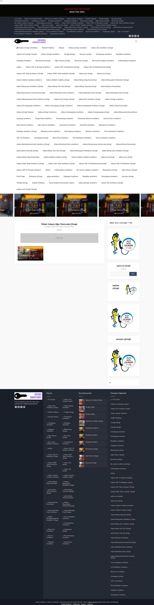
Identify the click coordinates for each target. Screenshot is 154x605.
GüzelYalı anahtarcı (87, 123)
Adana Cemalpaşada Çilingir (99, 110)
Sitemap (90, 602)
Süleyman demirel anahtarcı (88, 116)
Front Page (21, 174)
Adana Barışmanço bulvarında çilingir (47, 27)
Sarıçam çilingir (116, 16)
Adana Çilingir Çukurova (47, 110)
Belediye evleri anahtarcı (50, 129)
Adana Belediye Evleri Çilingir (97, 27)
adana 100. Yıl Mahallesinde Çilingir (97, 65)
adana (57, 21)
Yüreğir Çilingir (104, 16)
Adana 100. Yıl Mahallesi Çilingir (97, 21)
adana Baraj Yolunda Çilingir (123, 25)
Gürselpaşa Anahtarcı (57, 31)
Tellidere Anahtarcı (40, 31)
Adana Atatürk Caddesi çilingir (106, 23)
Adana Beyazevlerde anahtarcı (125, 110)
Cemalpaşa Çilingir (108, 29)
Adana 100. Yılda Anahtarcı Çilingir (122, 21)
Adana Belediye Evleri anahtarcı (73, 27)
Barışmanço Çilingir (86, 18)
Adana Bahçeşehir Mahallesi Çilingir (49, 25)
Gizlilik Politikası (91, 16)
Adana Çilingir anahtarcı (75, 16)
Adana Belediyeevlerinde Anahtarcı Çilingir (29, 29)
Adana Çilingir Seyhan (25, 110)
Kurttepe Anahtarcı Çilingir (27, 129)
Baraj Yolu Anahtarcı (93, 29)
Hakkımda (76, 602)
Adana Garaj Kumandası (118, 103)
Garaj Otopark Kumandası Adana (61, 180)
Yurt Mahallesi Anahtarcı (74, 29)
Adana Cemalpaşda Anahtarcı (72, 110)
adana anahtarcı (53, 174)
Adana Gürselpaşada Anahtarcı (29, 103)
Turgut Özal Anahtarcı (43, 116)
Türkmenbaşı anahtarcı (64, 116)
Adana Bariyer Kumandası (23, 27)
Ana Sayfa (18, 16)
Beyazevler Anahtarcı (107, 123)
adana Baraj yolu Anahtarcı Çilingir (76, 25)
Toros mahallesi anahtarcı (55, 29)
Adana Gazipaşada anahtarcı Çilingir (91, 103)
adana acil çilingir (47, 23)
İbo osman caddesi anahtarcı (24, 21)
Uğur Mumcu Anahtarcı (46, 123)
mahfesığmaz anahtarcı (44, 21)
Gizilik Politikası (66, 602)
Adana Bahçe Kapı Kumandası (24, 25)
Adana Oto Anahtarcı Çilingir (54, 16)
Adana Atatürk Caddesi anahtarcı (81, 23)
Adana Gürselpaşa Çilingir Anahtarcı (59, 103)
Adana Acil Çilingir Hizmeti (33, 16)
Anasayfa (47, 224)
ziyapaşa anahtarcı (24, 116)
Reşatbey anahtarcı (55, 18)
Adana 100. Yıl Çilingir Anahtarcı (73, 21)
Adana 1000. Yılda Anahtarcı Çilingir (26, 23)
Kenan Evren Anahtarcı (112, 116)
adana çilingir (92, 600)
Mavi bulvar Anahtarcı (25, 123)
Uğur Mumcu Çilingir (102, 18)
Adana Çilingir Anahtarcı (27, 45)
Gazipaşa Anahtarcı (71, 18)
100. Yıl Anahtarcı (124, 29)
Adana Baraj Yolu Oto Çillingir (101, 25)
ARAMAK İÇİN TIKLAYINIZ (77, 8)
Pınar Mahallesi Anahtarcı (23, 31)
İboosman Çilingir (117, 18)
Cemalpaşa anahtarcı (21, 18)
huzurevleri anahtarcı (67, 123)
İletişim (61, 45)
